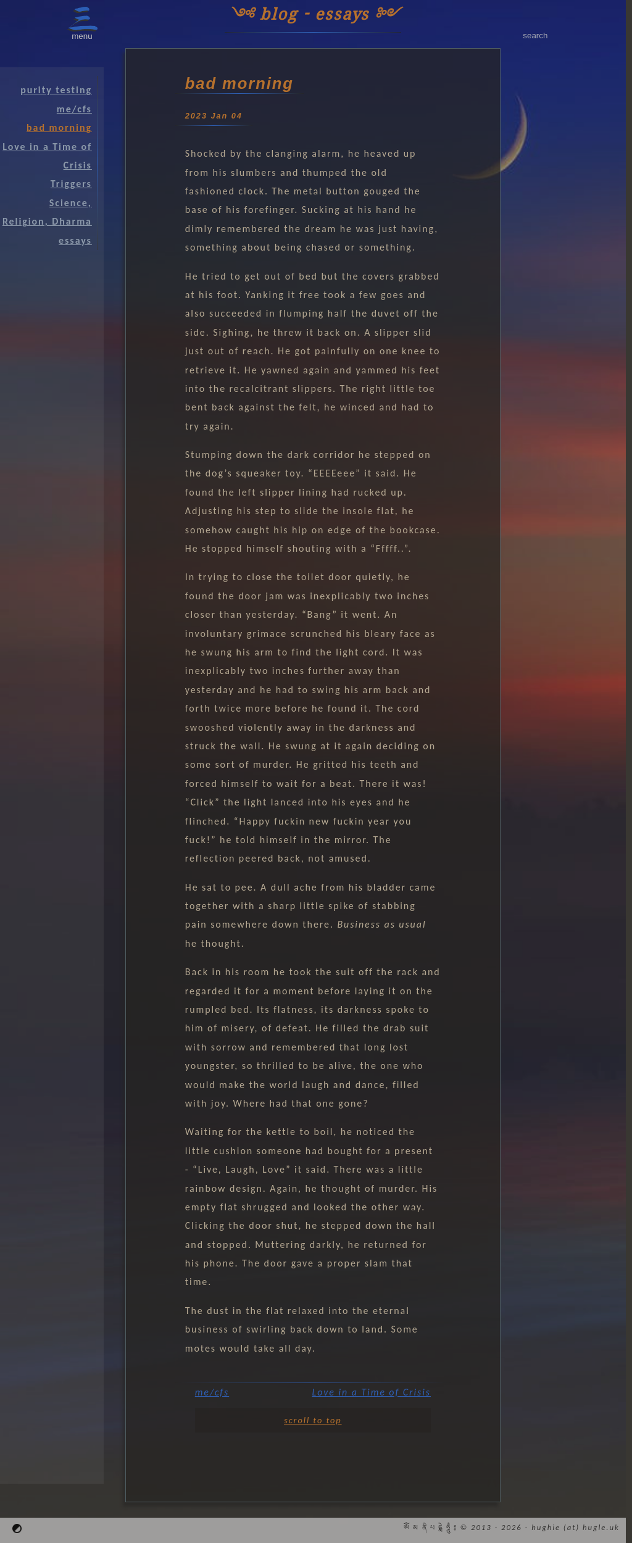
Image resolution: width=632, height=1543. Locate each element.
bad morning (59, 127)
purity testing (56, 90)
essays (75, 240)
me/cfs (212, 1392)
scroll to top (312, 1420)
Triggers (71, 183)
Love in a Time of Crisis (371, 1392)
